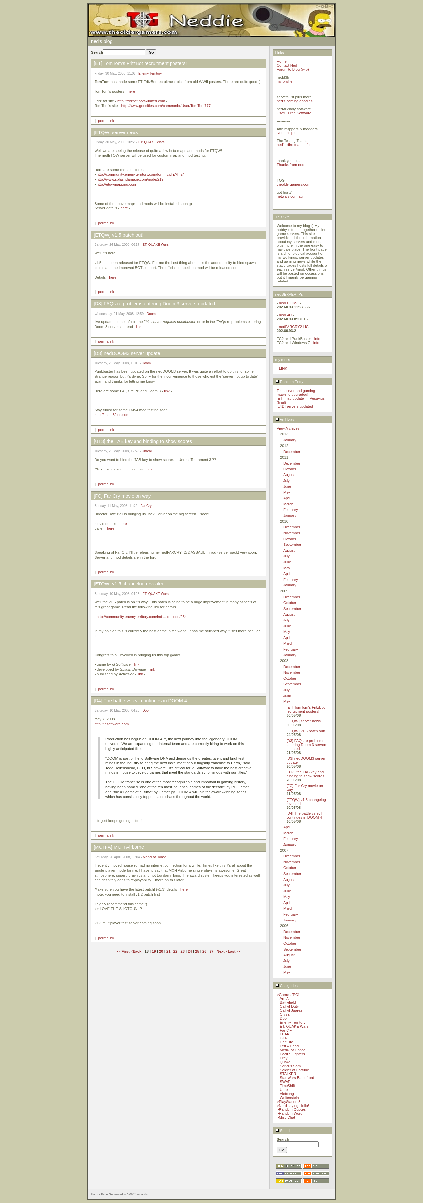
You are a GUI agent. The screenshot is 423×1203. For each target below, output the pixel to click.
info (317, 339)
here (131, 91)
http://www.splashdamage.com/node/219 (130, 179)
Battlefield (288, 1002)
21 (168, 951)
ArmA (284, 998)
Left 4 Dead (289, 1046)
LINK (283, 368)
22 (175, 951)
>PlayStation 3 (288, 1102)
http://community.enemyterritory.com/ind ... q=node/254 (142, 617)
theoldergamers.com (293, 184)
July (286, 481)
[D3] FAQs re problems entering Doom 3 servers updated (307, 745)
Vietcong (287, 1094)
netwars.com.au (290, 196)
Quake (285, 1062)
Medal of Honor (154, 857)
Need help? (286, 133)
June (287, 486)
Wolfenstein (289, 1098)
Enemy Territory (150, 73)
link (139, 327)
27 (211, 951)
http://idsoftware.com (112, 724)
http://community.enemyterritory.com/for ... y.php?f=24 (141, 174)
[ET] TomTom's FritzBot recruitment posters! (306, 709)
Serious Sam (290, 1066)
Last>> (234, 951)
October (289, 469)
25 (197, 951)
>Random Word (289, 1113)
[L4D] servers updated (295, 406)
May (286, 492)
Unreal (147, 451)
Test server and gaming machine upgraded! (296, 392)
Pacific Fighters (292, 1054)
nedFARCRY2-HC (294, 327)
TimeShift (287, 1086)
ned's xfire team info (293, 145)
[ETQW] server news (304, 721)
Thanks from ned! (291, 165)
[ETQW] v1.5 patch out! (306, 731)
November (291, 533)
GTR (284, 1038)
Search (283, 1131)
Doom (151, 314)
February (290, 510)
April (286, 498)
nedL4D (285, 315)
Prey (283, 1058)
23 (183, 951)
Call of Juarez (291, 1010)
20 (161, 951)
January (289, 440)
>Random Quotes (291, 1109)
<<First (123, 951)
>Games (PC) (288, 994)
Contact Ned (287, 65)
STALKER (288, 1074)
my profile (285, 81)
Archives (284, 420)
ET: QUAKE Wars (151, 142)
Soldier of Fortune (294, 1070)
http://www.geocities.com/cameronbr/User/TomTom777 (165, 106)
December (291, 452)
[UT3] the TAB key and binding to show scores (305, 774)
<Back (136, 951)
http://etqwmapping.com (116, 184)
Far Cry (146, 506)
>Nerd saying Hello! (293, 1106)
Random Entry (289, 382)
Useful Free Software (294, 113)
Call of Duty (289, 1006)
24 (190, 951)
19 (154, 951)
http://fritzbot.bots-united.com (141, 101)
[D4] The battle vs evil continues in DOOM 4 (304, 815)
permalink (106, 121)
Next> (222, 951)
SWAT (285, 1082)
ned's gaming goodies (295, 101)
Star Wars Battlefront (297, 1078)
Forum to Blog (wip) (293, 69)
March (288, 504)
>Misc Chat (286, 1117)
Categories (286, 986)
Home (282, 61)
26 (204, 951)
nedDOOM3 (289, 303)
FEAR (284, 1034)
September (292, 544)
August (289, 475)
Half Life (286, 1042)
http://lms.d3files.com (112, 415)
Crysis (285, 1014)
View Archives (288, 428)
